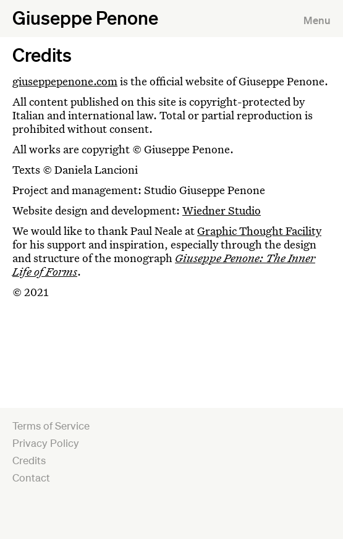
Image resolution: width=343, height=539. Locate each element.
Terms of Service (51, 425)
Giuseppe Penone (85, 17)
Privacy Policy (45, 442)
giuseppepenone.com (64, 81)
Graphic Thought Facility (259, 230)
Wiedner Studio (221, 210)
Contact (31, 477)
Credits (29, 460)
